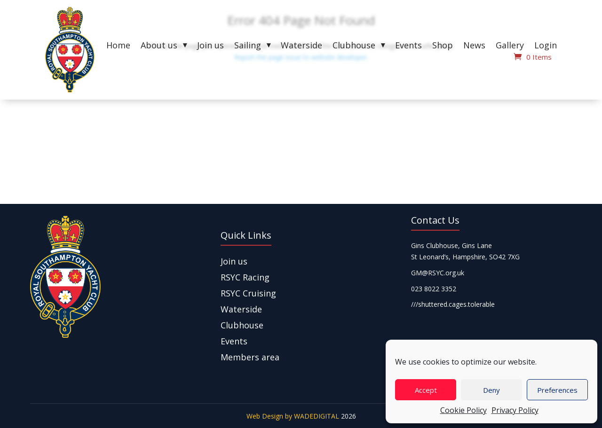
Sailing (247, 46)
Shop (442, 46)
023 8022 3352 (433, 288)
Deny (491, 390)
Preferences (557, 390)
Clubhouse (354, 46)
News (474, 46)
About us (159, 46)
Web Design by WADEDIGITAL (292, 416)
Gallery (510, 46)
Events (408, 46)
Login (545, 46)
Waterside (301, 46)
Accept (426, 390)
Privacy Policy (515, 410)
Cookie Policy (463, 410)
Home (118, 46)
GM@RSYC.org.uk (437, 272)
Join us (210, 46)
